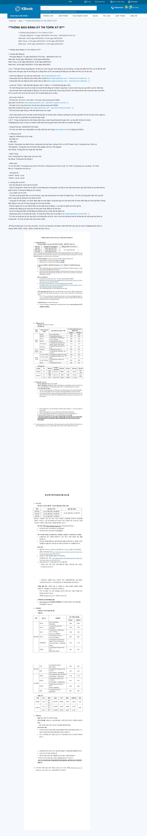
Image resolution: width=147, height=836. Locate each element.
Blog (95, 16)
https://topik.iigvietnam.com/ (51, 76)
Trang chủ (48, 16)
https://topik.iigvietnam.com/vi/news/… (75, 214)
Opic (66, 12)
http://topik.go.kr (61, 129)
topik (58, 12)
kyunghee (72, 12)
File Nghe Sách (80, 16)
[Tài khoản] (133, 1)
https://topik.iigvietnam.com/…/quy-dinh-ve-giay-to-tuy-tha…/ (45, 103)
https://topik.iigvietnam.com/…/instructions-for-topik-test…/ (68, 78)
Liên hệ (133, 16)
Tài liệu (106, 16)
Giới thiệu (120, 16)
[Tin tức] (87, 1)
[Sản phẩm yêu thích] (126, 8)
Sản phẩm (63, 16)
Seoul (54, 12)
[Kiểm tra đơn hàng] (117, 1)
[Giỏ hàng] (133, 7)
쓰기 (62, 12)
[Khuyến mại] (100, 1)
